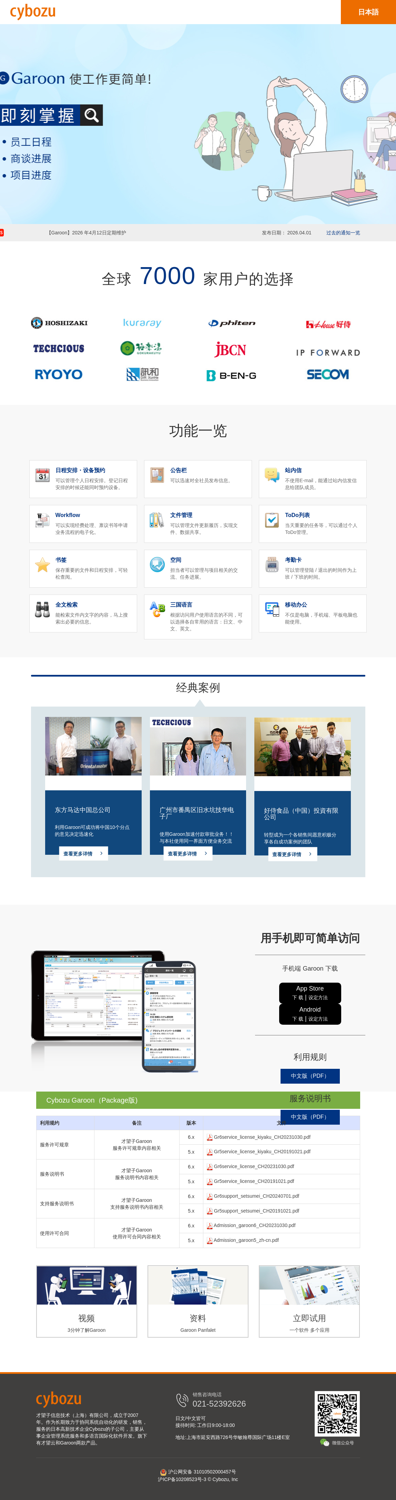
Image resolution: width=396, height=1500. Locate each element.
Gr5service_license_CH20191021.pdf (250, 1181)
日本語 (368, 12)
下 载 (297, 997)
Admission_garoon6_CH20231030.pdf (251, 1225)
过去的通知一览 (343, 232)
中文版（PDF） (310, 1076)
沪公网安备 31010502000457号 (198, 1471)
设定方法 (318, 997)
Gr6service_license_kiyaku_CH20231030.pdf (259, 1137)
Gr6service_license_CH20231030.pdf (250, 1166)
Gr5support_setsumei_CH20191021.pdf (253, 1211)
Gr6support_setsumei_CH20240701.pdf (253, 1196)
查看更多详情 (83, 857)
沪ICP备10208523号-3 (182, 1479)
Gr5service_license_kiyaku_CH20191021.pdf (259, 1151)
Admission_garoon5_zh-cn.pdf (243, 1240)
